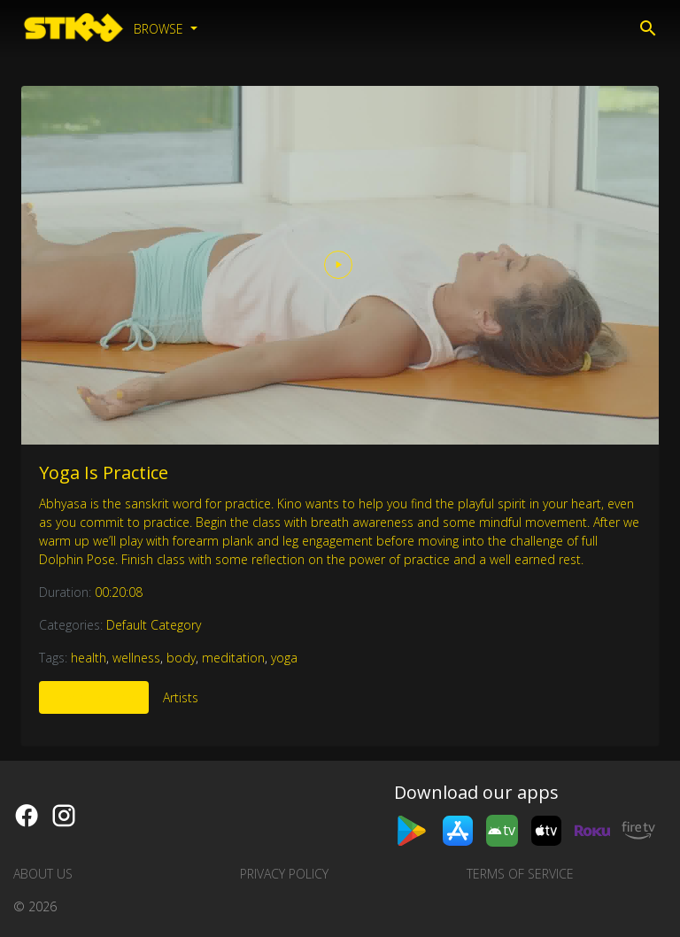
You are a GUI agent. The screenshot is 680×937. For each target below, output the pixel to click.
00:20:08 (119, 592)
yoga (284, 657)
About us (43, 873)
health (88, 657)
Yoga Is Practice (103, 472)
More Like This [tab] (94, 697)
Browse (160, 28)
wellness (136, 657)
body (181, 657)
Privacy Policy (284, 873)
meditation (233, 657)
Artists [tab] (180, 697)
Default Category (153, 624)
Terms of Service (520, 873)
